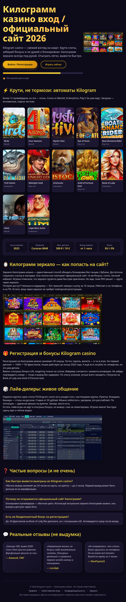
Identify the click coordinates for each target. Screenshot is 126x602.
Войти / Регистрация (20, 64)
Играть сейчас (53, 64)
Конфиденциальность (75, 590)
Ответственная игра (50, 590)
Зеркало (93, 590)
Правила (33, 590)
